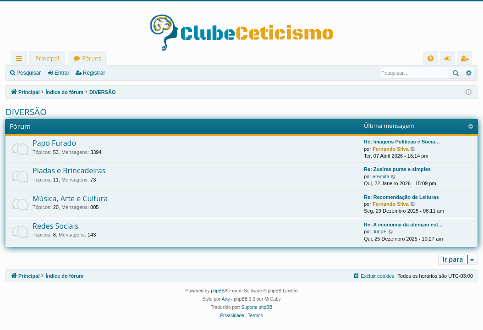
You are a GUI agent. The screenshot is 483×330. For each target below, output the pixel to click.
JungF (380, 231)
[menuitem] (430, 58)
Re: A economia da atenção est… (403, 224)
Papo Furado (54, 143)
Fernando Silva (391, 149)
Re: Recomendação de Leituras (401, 197)
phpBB (218, 290)
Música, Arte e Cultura (70, 198)
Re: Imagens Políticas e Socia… (402, 141)
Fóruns (91, 58)
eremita (381, 176)
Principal (47, 58)
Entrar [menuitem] (450, 60)
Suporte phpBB (257, 307)
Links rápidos (21, 60)
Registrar (94, 73)
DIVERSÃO (26, 112)
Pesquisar (28, 73)
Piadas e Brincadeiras (69, 170)
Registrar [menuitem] (466, 60)
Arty (226, 299)
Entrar (62, 73)
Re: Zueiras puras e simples (397, 169)
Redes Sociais (55, 226)
